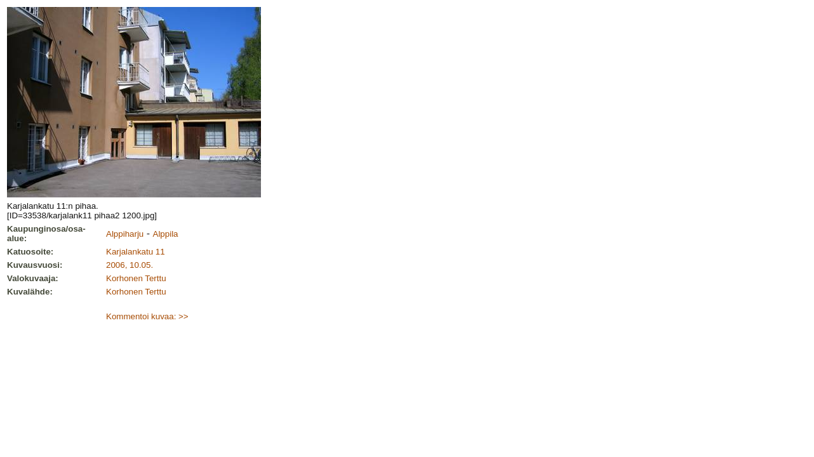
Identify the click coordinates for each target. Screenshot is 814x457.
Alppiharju (124, 234)
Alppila (165, 234)
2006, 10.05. (129, 265)
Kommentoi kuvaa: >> (147, 316)
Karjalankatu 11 (135, 251)
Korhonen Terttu (136, 278)
